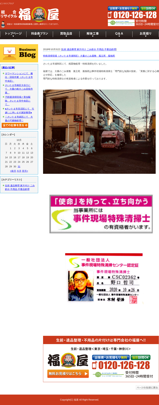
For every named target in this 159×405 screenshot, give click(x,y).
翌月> (25, 171)
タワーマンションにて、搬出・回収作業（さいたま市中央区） (19, 77)
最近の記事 (8, 67)
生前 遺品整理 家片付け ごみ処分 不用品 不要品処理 (89, 49)
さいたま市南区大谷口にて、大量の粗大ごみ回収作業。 (19, 89)
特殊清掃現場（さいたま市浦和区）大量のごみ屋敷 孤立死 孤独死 (79, 55)
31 (19, 166)
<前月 (13, 171)
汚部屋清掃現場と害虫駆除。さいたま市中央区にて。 (17, 101)
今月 (19, 171)
